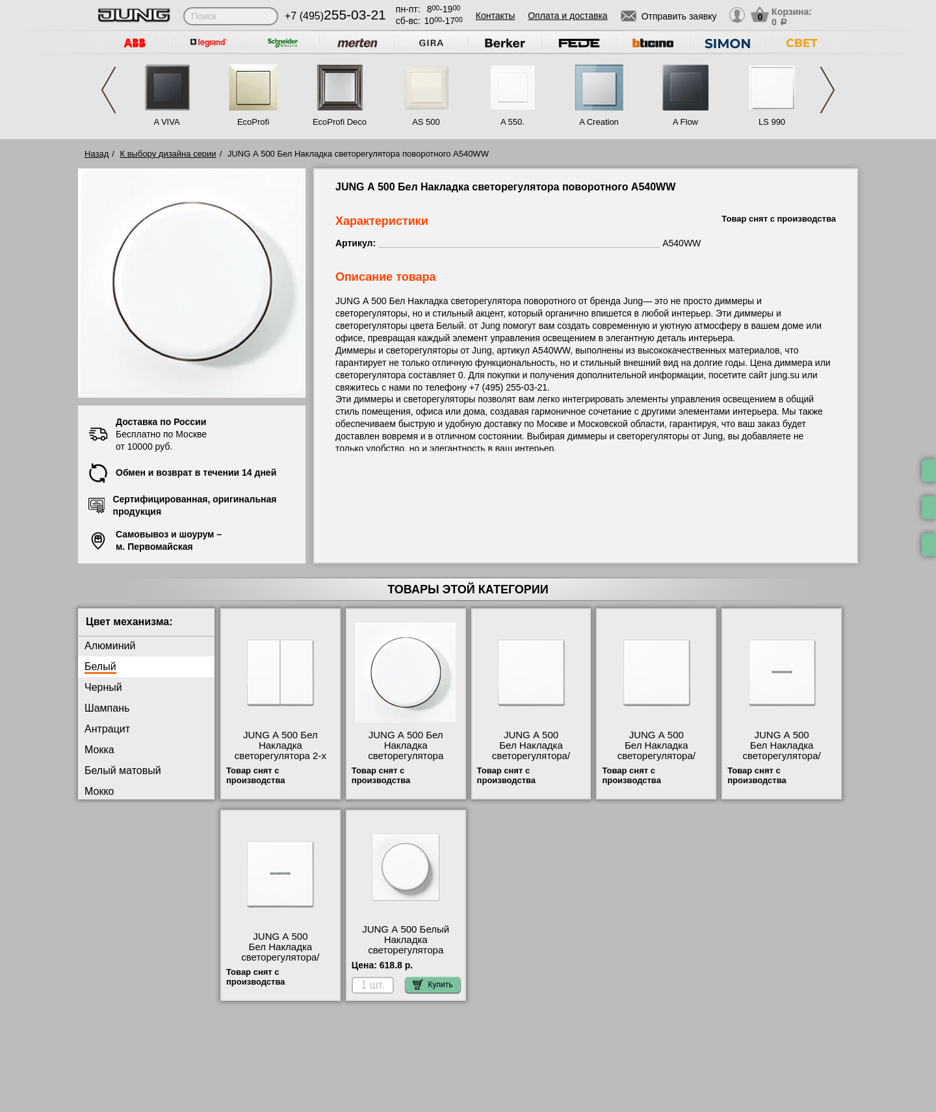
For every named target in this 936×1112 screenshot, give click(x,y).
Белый (100, 666)
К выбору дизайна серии (168, 154)
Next (827, 90)
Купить (433, 984)
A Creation (599, 122)
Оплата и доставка (567, 15)
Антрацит (107, 728)
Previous (108, 90)
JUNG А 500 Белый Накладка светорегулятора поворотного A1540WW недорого (405, 950)
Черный (103, 687)
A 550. (512, 122)
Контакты (495, 15)
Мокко (99, 791)
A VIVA (166, 122)
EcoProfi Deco (340, 122)
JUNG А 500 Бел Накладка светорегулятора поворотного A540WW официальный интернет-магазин (405, 761)
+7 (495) (335, 15)
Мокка (99, 749)
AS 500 (426, 122)
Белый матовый (122, 770)
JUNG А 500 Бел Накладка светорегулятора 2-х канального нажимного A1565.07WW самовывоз (280, 761)
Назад (96, 154)
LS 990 (772, 122)
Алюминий (109, 645)
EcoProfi (253, 122)
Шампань (106, 708)
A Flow (685, 122)
